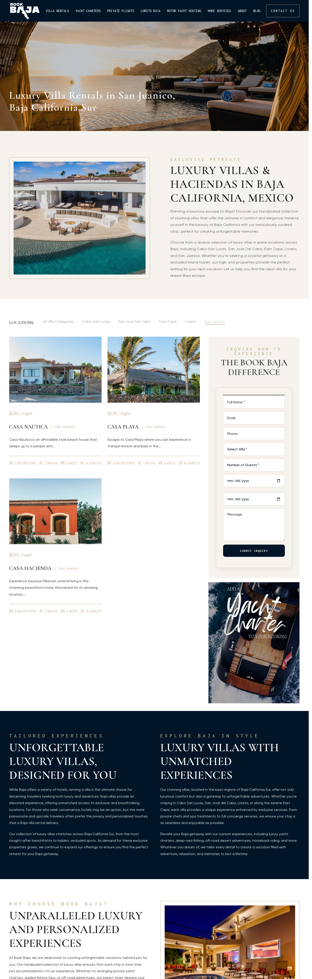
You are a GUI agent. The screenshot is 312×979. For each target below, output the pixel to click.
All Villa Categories (58, 321)
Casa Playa (123, 427)
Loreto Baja (150, 11)
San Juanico (215, 321)
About (242, 11)
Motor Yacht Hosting (184, 11)
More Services (219, 11)
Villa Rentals (57, 11)
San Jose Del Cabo (134, 321)
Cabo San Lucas (96, 321)
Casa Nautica (28, 427)
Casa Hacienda (30, 568)
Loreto (190, 321)
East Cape (168, 321)
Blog (257, 11)
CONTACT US (283, 11)
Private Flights (120, 11)
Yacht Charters (88, 11)
